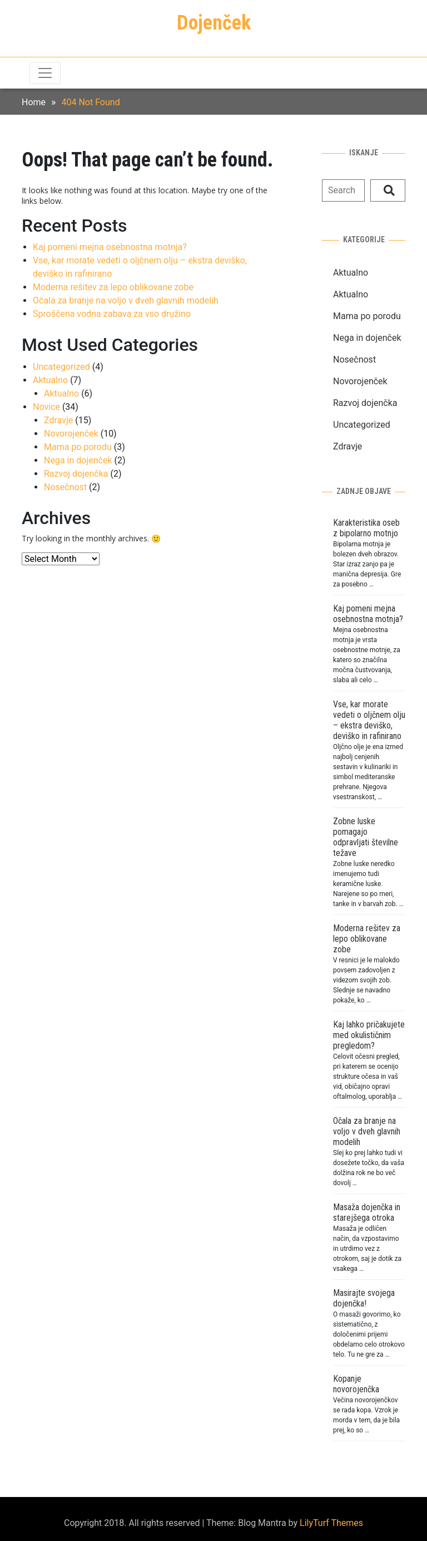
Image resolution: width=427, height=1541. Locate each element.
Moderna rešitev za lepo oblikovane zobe (113, 287)
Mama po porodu (78, 447)
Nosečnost (65, 487)
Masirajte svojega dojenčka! (364, 1298)
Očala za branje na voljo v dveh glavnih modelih (126, 300)
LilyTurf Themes (331, 1523)
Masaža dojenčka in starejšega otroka (366, 1212)
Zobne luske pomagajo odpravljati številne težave (365, 837)
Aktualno (50, 380)
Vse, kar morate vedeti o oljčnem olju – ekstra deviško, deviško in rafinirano (369, 720)
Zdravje (58, 420)
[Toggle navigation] (45, 73)
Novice (46, 407)
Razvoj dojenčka (76, 473)
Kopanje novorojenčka (356, 1384)
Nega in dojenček (78, 460)
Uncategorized (61, 366)
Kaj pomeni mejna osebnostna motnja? (110, 247)
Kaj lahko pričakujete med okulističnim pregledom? (369, 1035)
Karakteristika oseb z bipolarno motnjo (366, 528)
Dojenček (214, 23)
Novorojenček (71, 433)
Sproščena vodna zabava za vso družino (112, 314)
